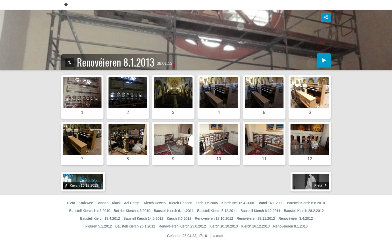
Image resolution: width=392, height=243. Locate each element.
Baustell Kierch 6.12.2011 (260, 211)
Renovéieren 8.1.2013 (290, 226)
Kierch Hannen (180, 203)
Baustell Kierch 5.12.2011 (217, 211)
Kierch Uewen (155, 203)
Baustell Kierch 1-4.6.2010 (89, 211)
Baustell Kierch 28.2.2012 (304, 211)
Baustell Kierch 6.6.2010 (306, 203)
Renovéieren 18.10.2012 (214, 218)
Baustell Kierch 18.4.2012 (100, 218)
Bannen (102, 203)
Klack (116, 203)
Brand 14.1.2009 (271, 203)
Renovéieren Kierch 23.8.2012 (182, 226)
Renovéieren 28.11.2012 (255, 218)
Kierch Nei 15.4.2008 (238, 203)
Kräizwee (85, 203)
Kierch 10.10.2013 (224, 226)
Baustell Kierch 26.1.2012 (135, 226)
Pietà (71, 203)
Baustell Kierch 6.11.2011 (174, 211)
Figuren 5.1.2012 (98, 226)
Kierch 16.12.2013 (255, 226)
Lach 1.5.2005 (207, 203)
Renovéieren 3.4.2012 (295, 218)
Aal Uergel (132, 203)
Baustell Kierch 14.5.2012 (144, 218)
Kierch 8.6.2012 (179, 218)
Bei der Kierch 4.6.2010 (132, 211)
